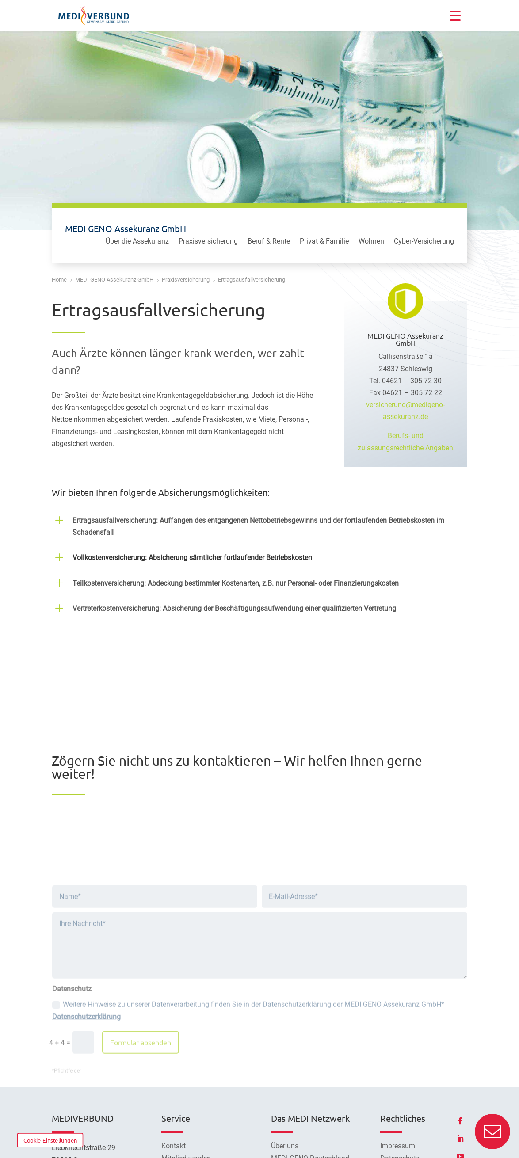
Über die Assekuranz (137, 241)
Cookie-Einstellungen (50, 1139)
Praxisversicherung (208, 241)
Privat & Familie (324, 241)
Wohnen (371, 241)
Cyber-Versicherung (424, 241)
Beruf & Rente (269, 241)
